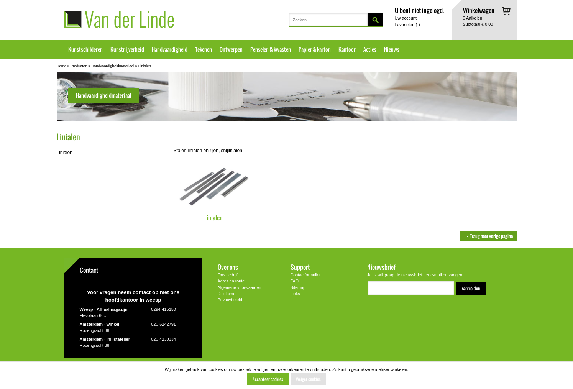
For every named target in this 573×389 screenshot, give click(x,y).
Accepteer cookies (268, 379)
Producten (79, 66)
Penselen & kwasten (270, 49)
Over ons (228, 267)
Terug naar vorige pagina (488, 236)
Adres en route (231, 281)
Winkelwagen (478, 10)
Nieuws (391, 49)
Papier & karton (315, 49)
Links (295, 293)
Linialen (144, 66)
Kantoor (347, 49)
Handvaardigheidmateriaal (112, 66)
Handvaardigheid (169, 49)
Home (62, 66)
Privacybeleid (230, 299)
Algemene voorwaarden (239, 287)
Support (300, 267)
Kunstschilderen (85, 49)
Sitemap (298, 287)
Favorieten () (407, 24)
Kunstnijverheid (127, 49)
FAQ (295, 281)
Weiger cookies (308, 379)
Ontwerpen (231, 49)
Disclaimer (227, 293)
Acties (369, 49)
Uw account (406, 18)
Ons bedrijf (228, 274)
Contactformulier (306, 274)
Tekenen (203, 49)
